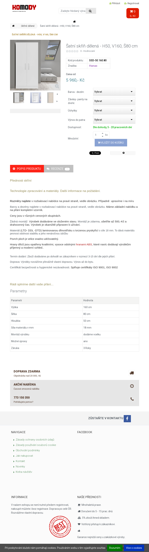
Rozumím (114, 547)
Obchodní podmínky (28, 450)
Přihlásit (114, 3)
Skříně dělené (27, 26)
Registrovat (131, 3)
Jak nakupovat (24, 455)
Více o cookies (134, 547)
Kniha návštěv (24, 472)
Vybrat (98, 91)
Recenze (58, 168)
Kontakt (20, 461)
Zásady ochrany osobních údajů (35, 439)
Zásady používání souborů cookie (36, 445)
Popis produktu (27, 168)
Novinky (20, 466)
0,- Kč (132, 13)
